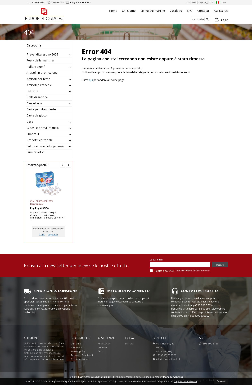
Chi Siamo (129, 11)
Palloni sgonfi (36, 67)
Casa (30, 122)
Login (42, 234)
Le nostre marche (152, 11)
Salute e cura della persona (45, 146)
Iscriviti (220, 264)
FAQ (190, 11)
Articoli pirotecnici (39, 85)
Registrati (53, 234)
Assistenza (191, 2)
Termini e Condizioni (82, 355)
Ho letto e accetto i (162, 270)
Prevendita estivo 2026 (42, 54)
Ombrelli (33, 134)
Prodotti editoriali (39, 140)
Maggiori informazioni (185, 381)
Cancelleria (34, 103)
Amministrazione (80, 359)
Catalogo (176, 11)
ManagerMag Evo (173, 376)
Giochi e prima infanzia (43, 128)
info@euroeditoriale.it (78, 2)
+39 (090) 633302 (36, 2)
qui (91, 80)
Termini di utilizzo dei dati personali (193, 270)
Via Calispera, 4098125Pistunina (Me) (163, 347)
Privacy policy (78, 351)
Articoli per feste (38, 79)
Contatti (203, 11)
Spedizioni (76, 347)
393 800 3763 (56, 2)
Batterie (32, 91)
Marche (129, 343)
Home (113, 11)
